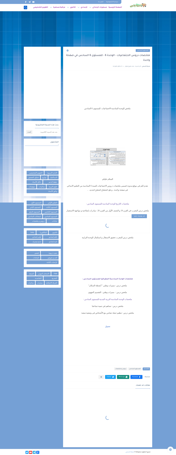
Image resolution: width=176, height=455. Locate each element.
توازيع (44, 177)
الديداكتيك (53, 177)
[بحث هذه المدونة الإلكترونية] (46, 132)
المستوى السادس (142, 50)
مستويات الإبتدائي (99, 7)
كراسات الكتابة (52, 262)
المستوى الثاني (35, 207)
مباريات (40, 283)
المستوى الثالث (51, 207)
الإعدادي (84, 7)
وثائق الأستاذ (52, 191)
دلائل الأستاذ (36, 182)
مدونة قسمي (129, 452)
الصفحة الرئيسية (115, 7)
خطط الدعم (53, 182)
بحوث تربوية (53, 253)
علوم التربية (53, 187)
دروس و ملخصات (120, 369)
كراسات (36, 258)
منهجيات (32, 187)
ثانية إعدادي (53, 242)
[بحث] (25, 7)
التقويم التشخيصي (40, 7)
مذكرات (42, 187)
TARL (32, 232)
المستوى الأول (36, 203)
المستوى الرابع (34, 212)
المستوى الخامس (51, 212)
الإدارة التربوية (52, 173)
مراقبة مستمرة (59, 7)
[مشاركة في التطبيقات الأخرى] (101, 377)
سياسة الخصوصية (112, 2)
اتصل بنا (100, 2)
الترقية (31, 274)
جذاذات (54, 221)
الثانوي (73, 7)
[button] (136, 377)
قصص (36, 253)
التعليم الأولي (52, 203)
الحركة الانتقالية (51, 283)
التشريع (54, 278)
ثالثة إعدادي (53, 237)
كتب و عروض (52, 258)
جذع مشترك (36, 242)
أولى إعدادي (36, 237)
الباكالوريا (43, 232)
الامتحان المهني (43, 274)
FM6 (55, 274)
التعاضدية (38, 278)
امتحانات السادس (34, 216)
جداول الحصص (33, 177)
